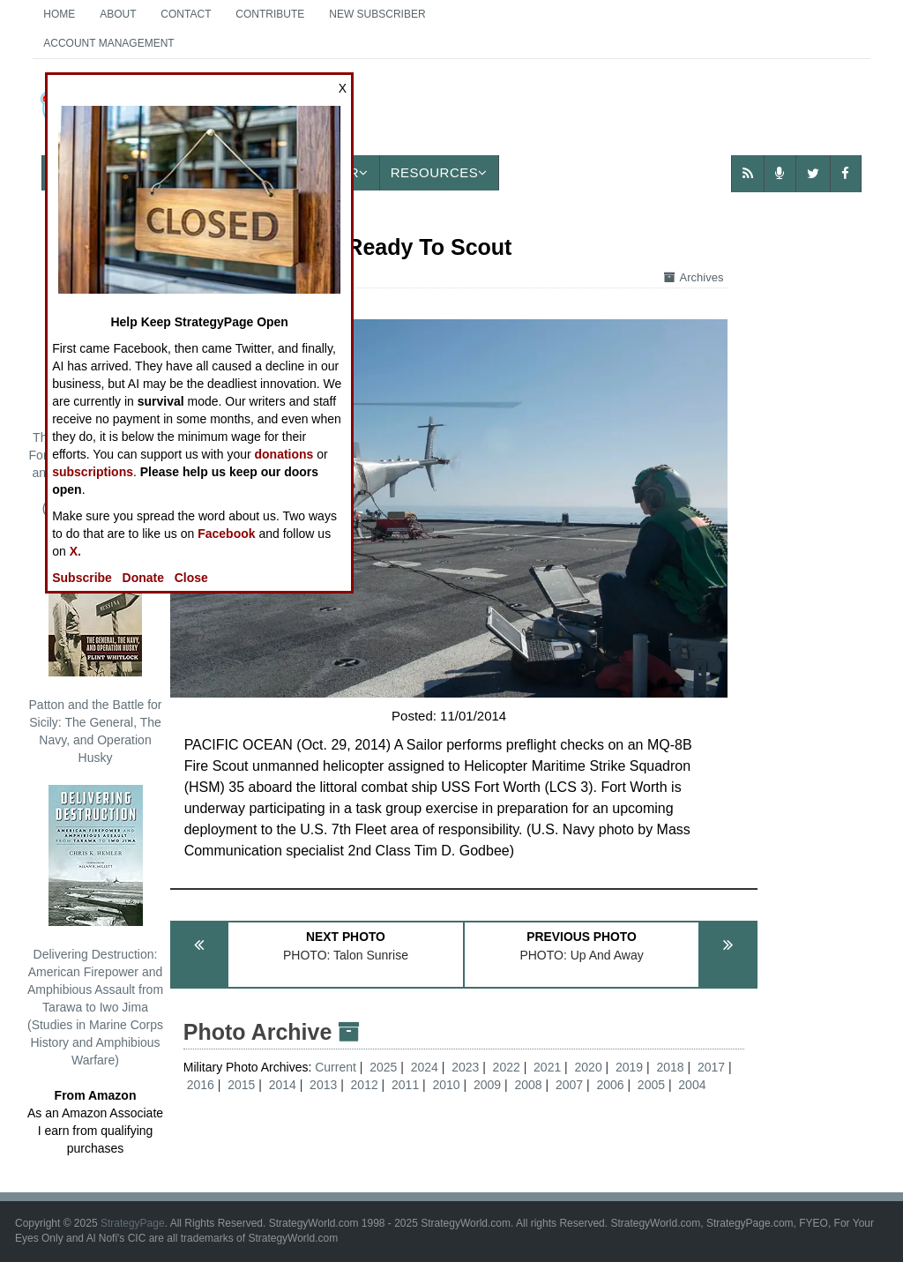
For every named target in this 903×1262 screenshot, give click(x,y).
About (118, 14)
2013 (323, 1085)
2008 (527, 1085)
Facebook (226, 533)
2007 (569, 1085)
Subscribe (82, 578)
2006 (609, 1085)
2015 (241, 1085)
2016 (200, 1085)
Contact (185, 14)
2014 (282, 1085)
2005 (651, 1085)
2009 (487, 1085)
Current (337, 1067)
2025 (383, 1067)
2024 (424, 1067)
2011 (405, 1085)
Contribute (269, 14)
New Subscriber (377, 14)
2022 (506, 1067)
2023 (465, 1067)
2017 (711, 1067)
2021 (547, 1067)
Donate (143, 578)
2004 (691, 1085)
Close (191, 578)
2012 (364, 1085)
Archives (694, 277)
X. (75, 551)
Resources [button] (439, 172)
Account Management (108, 43)
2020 (588, 1067)
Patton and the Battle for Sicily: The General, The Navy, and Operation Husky (95, 650)
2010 (446, 1085)
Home (59, 14)
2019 (629, 1067)
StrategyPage (133, 1223)
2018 (669, 1067)
